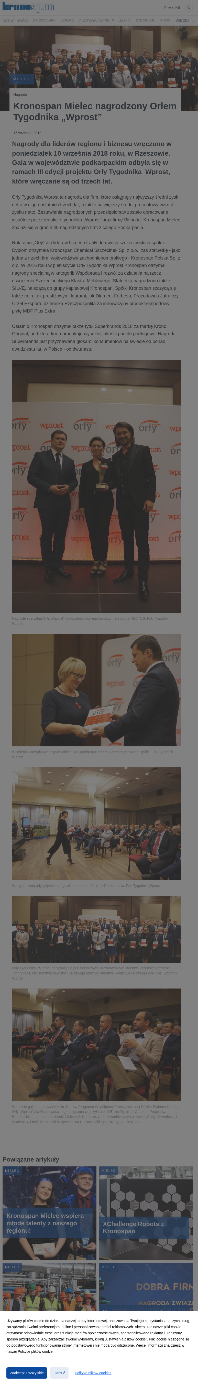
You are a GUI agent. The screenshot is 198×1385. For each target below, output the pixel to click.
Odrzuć (59, 1373)
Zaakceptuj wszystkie (27, 1373)
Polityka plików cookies (93, 1373)
